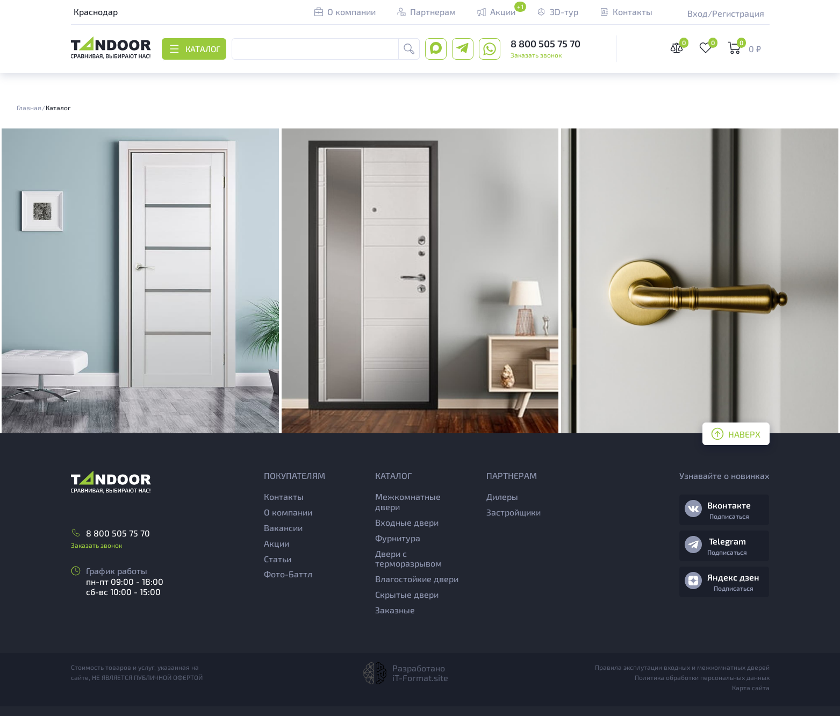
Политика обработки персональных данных (702, 677)
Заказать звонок (536, 55)
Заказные (395, 610)
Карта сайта (751, 687)
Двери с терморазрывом (408, 558)
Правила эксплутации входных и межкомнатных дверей (682, 667)
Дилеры (502, 496)
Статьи (277, 559)
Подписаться (729, 516)
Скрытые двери (407, 594)
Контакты (284, 496)
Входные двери (407, 522)
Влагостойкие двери (416, 579)
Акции (276, 543)
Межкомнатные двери (408, 501)
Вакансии (283, 527)
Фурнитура (397, 538)
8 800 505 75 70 (546, 43)
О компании (288, 512)
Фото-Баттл (288, 574)
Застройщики (513, 512)
